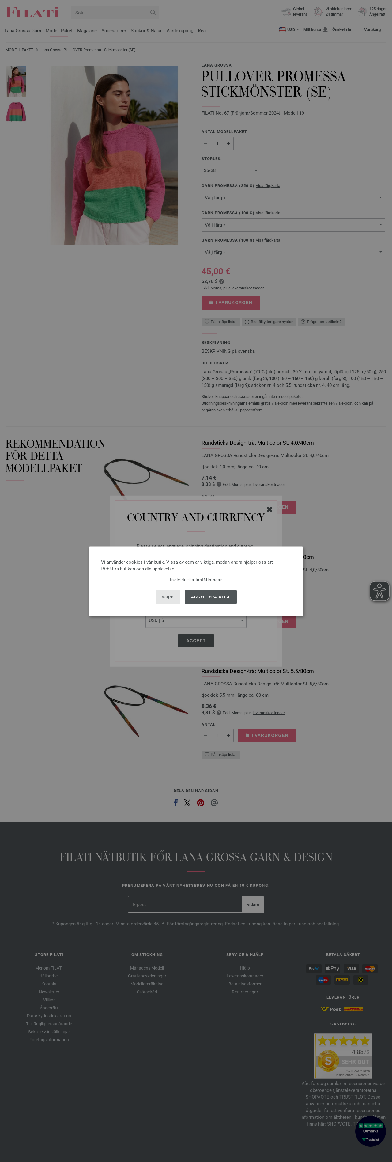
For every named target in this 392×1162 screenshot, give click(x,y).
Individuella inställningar (196, 579)
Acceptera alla (210, 597)
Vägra (168, 597)
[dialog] (196, 581)
